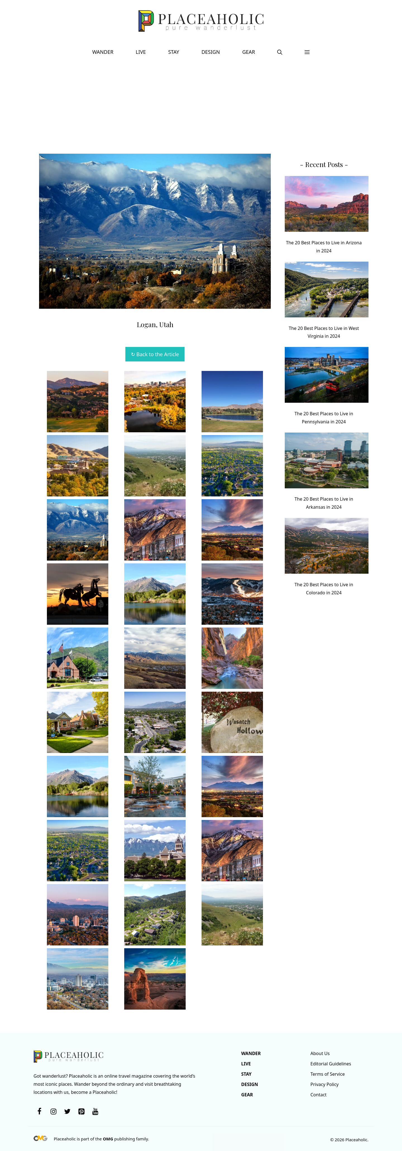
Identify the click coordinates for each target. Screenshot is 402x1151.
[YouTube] (95, 1111)
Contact (318, 1095)
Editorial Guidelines (330, 1064)
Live (141, 52)
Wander (103, 52)
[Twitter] (67, 1111)
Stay (173, 52)
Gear (248, 52)
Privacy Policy (324, 1084)
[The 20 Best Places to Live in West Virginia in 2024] (326, 291)
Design (211, 52)
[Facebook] (39, 1111)
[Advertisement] (201, 103)
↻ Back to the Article (155, 354)
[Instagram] (53, 1111)
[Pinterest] (81, 1111)
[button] (279, 52)
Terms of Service (327, 1074)
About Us (320, 1053)
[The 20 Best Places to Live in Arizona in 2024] (326, 205)
